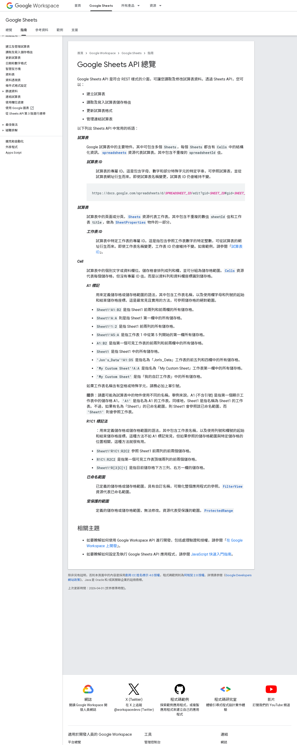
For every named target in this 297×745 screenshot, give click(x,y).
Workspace (37, 6)
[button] (30, 35)
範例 (60, 30)
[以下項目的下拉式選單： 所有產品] (139, 5)
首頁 (77, 5)
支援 (74, 30)
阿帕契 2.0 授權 (194, 575)
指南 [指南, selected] (23, 30)
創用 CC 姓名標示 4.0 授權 (142, 575)
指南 (151, 53)
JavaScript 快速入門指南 (211, 554)
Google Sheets (21, 20)
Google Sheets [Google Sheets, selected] (101, 5)
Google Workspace (102, 53)
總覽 (9, 30)
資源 (153, 5)
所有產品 (127, 5)
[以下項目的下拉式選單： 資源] (161, 5)
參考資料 (41, 30)
